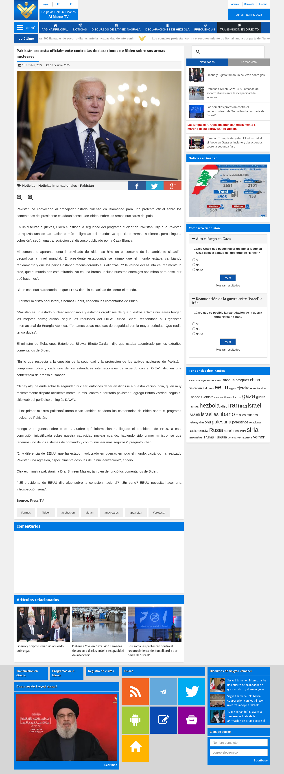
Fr (71, 4)
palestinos (240, 422)
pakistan (136, 512)
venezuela (244, 437)
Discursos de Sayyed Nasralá (116, 27)
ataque (229, 380)
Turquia (221, 437)
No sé (199, 270)
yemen (259, 437)
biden (46, 512)
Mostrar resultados (228, 285)
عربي (45, 4)
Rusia (216, 430)
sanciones (231, 431)
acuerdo (193, 380)
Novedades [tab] (207, 62)
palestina (222, 422)
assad (218, 380)
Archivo (263, 4)
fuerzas (237, 397)
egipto (232, 388)
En (58, 4)
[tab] (228, 239)
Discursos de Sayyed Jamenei (230, 671)
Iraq (243, 406)
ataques (242, 380)
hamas (194, 406)
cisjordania (197, 388)
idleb (224, 406)
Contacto (249, 4)
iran (233, 405)
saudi (243, 431)
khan (90, 512)
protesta (160, 512)
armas (27, 512)
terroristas (196, 437)
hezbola (210, 405)
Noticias (80, 27)
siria (252, 429)
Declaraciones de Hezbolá (167, 27)
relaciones (255, 422)
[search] (227, 51)
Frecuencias (204, 27)
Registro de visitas (101, 671)
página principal (55, 27)
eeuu (221, 387)
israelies (209, 414)
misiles (241, 415)
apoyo (202, 380)
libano (227, 414)
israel (254, 405)
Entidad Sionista (201, 397)
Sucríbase (261, 760)
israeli (194, 414)
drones (209, 388)
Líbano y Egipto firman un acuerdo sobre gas (236, 75)
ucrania (232, 437)
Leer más (110, 765)
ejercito (243, 388)
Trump (208, 437)
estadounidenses (223, 397)
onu (208, 422)
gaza (249, 395)
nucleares (112, 512)
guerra (260, 397)
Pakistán (87, 185)
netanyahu (196, 422)
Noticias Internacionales (57, 185)
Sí (197, 260)
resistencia (198, 430)
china (255, 379)
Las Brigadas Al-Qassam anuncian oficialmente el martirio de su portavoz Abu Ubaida (222, 127)
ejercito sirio (258, 388)
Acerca (235, 4)
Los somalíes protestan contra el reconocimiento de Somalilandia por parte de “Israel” (214, 38)
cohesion (69, 512)
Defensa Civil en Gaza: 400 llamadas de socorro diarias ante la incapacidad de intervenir (75, 38)
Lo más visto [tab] (249, 62)
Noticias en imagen (203, 158)
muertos (252, 415)
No (197, 265)
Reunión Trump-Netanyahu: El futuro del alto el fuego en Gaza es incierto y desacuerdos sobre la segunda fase (235, 142)
